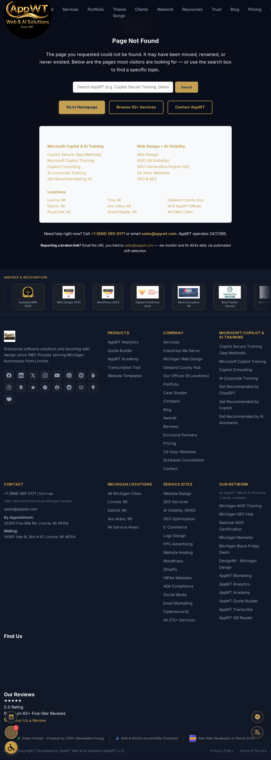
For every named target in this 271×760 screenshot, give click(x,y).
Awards (170, 418)
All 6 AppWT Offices (184, 206)
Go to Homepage (81, 107)
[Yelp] (93, 376)
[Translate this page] (257, 732)
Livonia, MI (56, 200)
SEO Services (175, 502)
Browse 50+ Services (136, 107)
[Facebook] (9, 376)
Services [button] (70, 12)
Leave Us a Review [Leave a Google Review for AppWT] (25, 720)
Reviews (171, 426)
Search (186, 87)
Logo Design (174, 536)
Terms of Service (253, 751)
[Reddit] (69, 388)
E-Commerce (175, 527)
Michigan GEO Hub (236, 514)
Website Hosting (178, 552)
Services (171, 342)
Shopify (170, 569)
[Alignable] (57, 388)
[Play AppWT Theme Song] (257, 717)
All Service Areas (123, 527)
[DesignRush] (21, 388)
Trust (216, 12)
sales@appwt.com (159, 233)
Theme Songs (119, 12)
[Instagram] (45, 376)
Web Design (148, 154)
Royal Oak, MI (59, 212)
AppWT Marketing (235, 575)
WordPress (173, 561)
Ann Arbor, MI (119, 206)
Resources (192, 9)
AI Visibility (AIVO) (179, 510)
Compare (171, 401)
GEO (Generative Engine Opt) (163, 166)
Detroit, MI (56, 206)
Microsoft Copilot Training (70, 160)
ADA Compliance (178, 586)
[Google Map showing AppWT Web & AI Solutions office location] (135, 664)
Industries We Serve (181, 350)
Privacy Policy (221, 751)
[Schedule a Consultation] (11, 717)
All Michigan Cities (124, 493)
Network (165, 9)
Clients (141, 9)
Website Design (177, 493)
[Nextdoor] (45, 388)
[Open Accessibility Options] (11, 747)
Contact (170, 468)
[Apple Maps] (93, 388)
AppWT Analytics (123, 342)
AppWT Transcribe (236, 609)
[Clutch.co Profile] (81, 376)
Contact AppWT (190, 107)
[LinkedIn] (21, 376)
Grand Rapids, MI (122, 212)
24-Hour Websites (153, 172)
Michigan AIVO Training (240, 506)
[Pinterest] (69, 376)
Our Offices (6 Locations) (186, 376)
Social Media (175, 595)
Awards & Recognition (25, 277)
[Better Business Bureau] (9, 388)
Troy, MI (114, 200)
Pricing (254, 9)
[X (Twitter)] (33, 376)
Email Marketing (177, 603)
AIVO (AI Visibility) (153, 160)
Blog (234, 9)
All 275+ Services (179, 620)
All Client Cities (180, 212)
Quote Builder (120, 350)
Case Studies (175, 393)
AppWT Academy (123, 359)
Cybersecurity (176, 611)
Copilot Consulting (63, 166)
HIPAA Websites (177, 578)
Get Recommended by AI (69, 179)
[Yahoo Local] (9, 400)
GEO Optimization (179, 519)
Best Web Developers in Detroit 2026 (221, 738)
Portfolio (96, 9)
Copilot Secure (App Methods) (74, 154)
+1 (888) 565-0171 (108, 233)
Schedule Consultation (183, 460)
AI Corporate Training (66, 172)
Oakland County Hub (186, 200)
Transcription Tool (124, 367)
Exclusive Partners (180, 435)
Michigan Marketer (236, 537)
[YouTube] (57, 376)
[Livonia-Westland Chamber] (81, 388)
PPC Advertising (178, 544)
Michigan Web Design (183, 359)
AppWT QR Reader (236, 618)
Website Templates (125, 376)
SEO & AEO (147, 179)
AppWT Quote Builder (238, 601)
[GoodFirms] (33, 388)
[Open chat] (11, 732)
